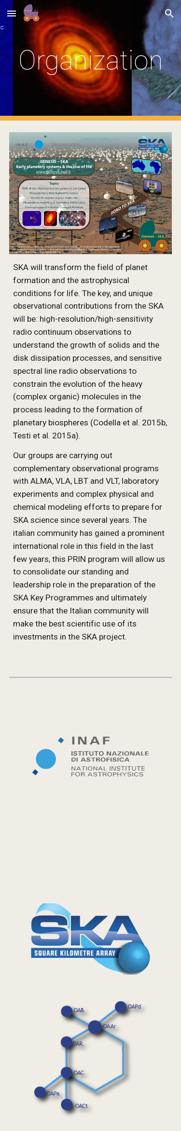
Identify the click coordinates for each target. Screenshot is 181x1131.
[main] (90, 60)
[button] (11, 13)
